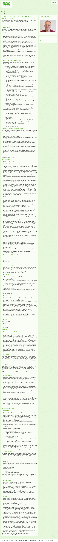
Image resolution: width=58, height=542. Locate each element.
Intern (42, 540)
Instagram (25, 540)
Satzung (41, 40)
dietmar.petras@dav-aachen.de (46, 33)
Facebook (20, 540)
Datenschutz (52, 540)
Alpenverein (3, 13)
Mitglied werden (5, 540)
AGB (56, 540)
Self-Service (11, 540)
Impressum (47, 540)
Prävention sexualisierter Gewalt (34, 540)
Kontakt (15, 540)
